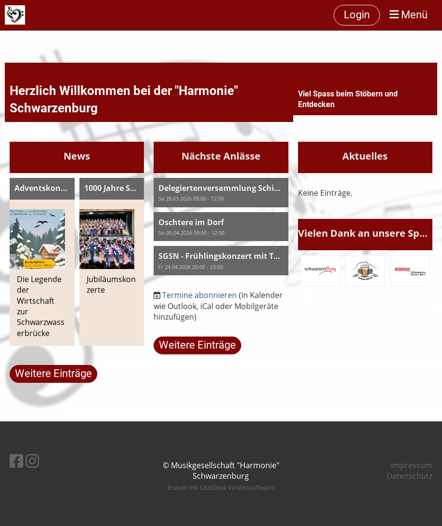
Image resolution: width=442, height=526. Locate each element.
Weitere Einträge (53, 373)
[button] (221, 192)
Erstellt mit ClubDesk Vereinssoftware (221, 487)
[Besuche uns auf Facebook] (16, 460)
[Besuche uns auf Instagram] (32, 460)
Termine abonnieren (199, 295)
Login (357, 15)
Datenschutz (409, 476)
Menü (409, 15)
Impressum (411, 465)
